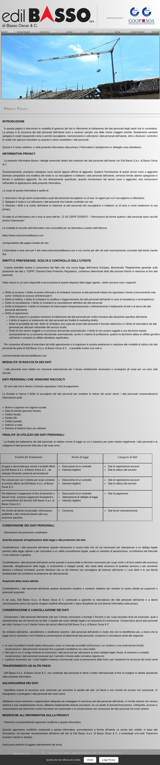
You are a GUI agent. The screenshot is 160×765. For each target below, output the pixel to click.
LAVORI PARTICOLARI (103, 32)
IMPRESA (12, 32)
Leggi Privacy (108, 760)
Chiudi (90, 760)
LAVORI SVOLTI (80, 32)
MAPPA (148, 32)
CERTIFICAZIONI (57, 32)
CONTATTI (125, 32)
